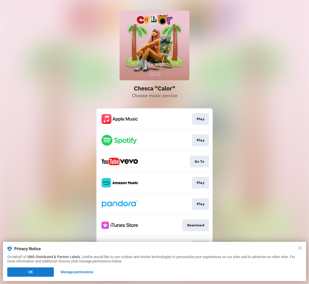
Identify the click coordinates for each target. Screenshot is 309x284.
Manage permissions (77, 272)
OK (30, 272)
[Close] (300, 248)
